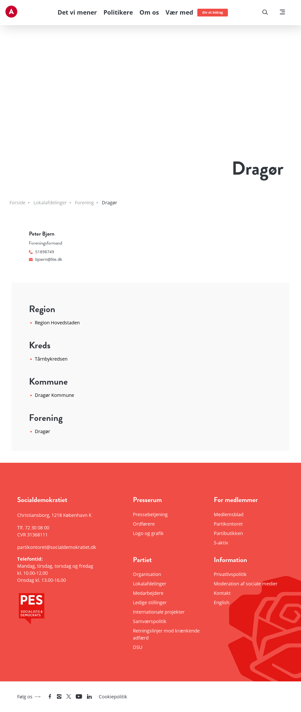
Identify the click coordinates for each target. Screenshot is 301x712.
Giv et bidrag (212, 12)
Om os (149, 12)
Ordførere (144, 524)
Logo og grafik (148, 533)
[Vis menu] (282, 12)
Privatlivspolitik (230, 574)
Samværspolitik (149, 621)
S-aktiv (221, 542)
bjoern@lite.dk (45, 259)
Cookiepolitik (113, 696)
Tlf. (33, 527)
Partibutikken (228, 533)
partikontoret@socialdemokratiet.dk (56, 547)
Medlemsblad (228, 514)
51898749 (41, 251)
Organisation (147, 574)
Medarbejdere (148, 593)
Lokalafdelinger (149, 583)
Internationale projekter (159, 612)
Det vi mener (77, 12)
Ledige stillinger (150, 602)
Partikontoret (228, 524)
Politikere (118, 12)
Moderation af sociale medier (245, 583)
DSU (138, 647)
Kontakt (222, 593)
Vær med (179, 12)
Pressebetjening (150, 514)
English (221, 602)
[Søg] (265, 12)
